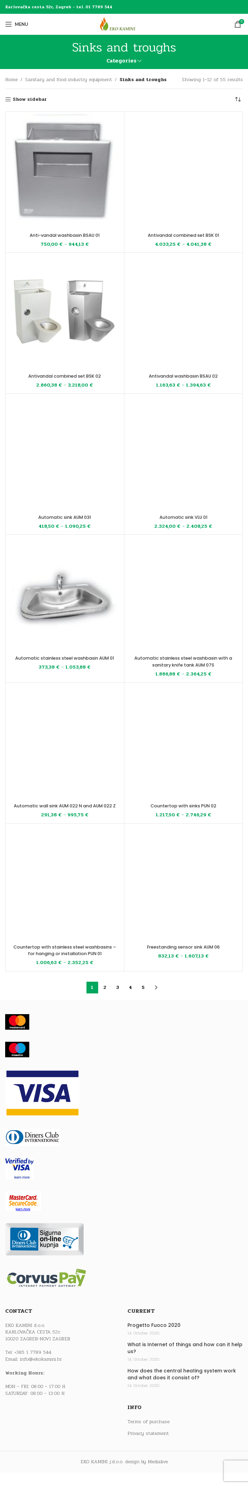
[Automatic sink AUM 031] (64, 453)
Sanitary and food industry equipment (68, 79)
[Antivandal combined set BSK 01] (183, 171)
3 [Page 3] (117, 1000)
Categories (121, 61)
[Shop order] (237, 99)
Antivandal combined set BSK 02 (64, 375)
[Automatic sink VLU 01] (183, 453)
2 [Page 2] (104, 1000)
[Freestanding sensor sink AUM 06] (183, 890)
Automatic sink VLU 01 (183, 517)
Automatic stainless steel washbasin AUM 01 (64, 661)
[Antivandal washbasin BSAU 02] (183, 312)
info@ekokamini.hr (41, 1372)
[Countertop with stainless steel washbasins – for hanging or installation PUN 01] (64, 890)
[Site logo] (124, 24)
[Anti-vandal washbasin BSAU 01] (64, 171)
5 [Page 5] (143, 1000)
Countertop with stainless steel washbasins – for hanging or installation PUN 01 (65, 960)
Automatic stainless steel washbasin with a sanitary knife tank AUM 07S (183, 661)
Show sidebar (30, 100)
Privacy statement (148, 1447)
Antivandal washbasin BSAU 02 (183, 375)
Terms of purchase (148, 1435)
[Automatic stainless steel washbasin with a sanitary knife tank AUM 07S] (183, 594)
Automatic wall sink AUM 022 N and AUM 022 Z (64, 809)
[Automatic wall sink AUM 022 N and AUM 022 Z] (64, 742)
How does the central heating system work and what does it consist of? (181, 1388)
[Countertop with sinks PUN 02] (183, 742)
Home (11, 79)
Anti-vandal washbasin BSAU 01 (64, 235)
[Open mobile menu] (17, 24)
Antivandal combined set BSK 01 (183, 235)
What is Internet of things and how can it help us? (184, 1361)
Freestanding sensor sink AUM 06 (183, 953)
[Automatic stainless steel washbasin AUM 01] (64, 594)
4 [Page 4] (130, 1000)
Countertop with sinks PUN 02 (183, 805)
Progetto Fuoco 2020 (153, 1339)
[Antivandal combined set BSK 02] (64, 312)
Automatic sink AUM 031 (64, 517)
